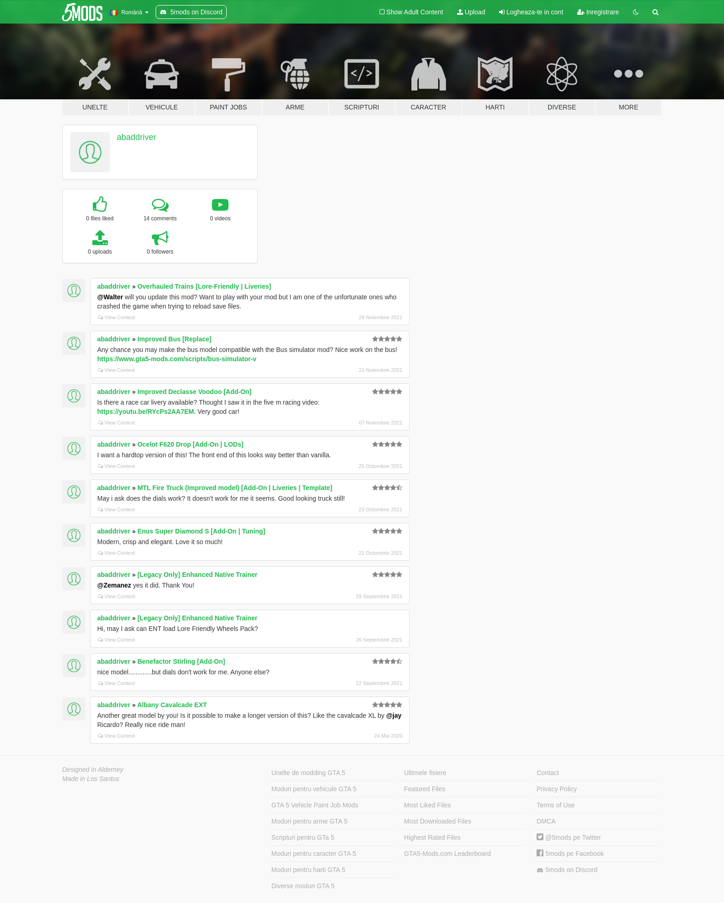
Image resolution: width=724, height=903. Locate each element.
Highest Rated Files (432, 837)
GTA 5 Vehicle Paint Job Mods (315, 805)
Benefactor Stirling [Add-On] (181, 661)
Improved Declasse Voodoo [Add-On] (195, 391)
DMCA (546, 821)
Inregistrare (598, 12)
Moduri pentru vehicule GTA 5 (314, 789)
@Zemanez (114, 585)
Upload (471, 12)
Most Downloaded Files (437, 821)
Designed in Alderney (93, 769)
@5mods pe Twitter (569, 837)
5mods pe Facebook (570, 853)
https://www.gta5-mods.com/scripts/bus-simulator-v (177, 359)
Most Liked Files (427, 805)
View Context (116, 317)
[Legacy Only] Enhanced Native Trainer (198, 574)
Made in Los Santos (91, 778)
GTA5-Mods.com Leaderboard (447, 853)
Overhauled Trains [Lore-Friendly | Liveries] (204, 286)
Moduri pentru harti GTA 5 (308, 869)
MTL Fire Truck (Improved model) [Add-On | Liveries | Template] (235, 487)
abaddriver (136, 137)
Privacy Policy (557, 789)
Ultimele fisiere (425, 772)
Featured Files (424, 789)
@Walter (110, 297)
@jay (393, 715)
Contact (548, 772)
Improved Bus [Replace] (174, 339)
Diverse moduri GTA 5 (303, 886)
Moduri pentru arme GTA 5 (310, 821)
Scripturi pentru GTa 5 (303, 837)
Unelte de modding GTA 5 (308, 772)
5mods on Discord (567, 870)
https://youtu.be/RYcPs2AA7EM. (146, 411)
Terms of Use (555, 805)
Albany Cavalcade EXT (172, 705)
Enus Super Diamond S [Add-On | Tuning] (201, 531)
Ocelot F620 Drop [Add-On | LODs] (190, 444)
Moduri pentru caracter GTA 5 (314, 853)
